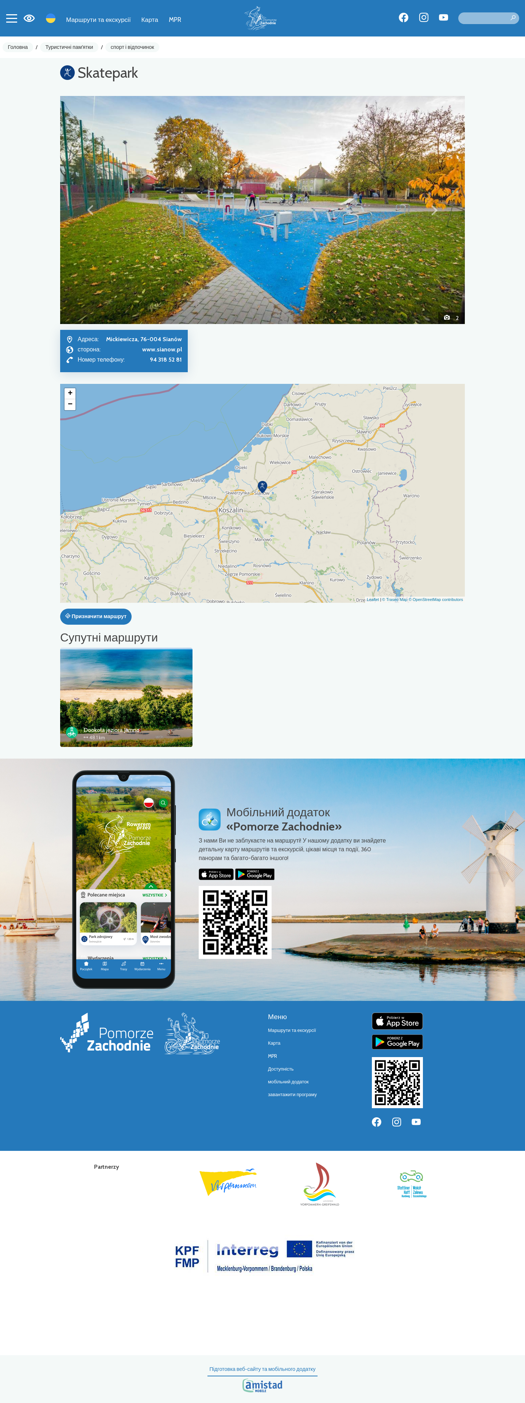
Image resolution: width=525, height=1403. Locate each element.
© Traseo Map (394, 599)
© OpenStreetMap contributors (436, 599)
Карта (149, 19)
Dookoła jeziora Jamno (111, 729)
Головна (18, 47)
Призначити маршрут (96, 616)
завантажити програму (292, 1094)
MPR (175, 19)
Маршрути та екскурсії (98, 19)
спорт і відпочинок (132, 47)
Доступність (281, 1069)
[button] (90, 210)
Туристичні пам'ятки (69, 47)
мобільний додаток (288, 1081)
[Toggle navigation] (12, 18)
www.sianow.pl (162, 349)
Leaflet (373, 599)
